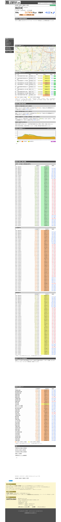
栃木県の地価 (8, 47)
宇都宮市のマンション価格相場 (21, 455)
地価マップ (8, 41)
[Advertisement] (9, 21)
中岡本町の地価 (17, 427)
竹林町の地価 (17, 419)
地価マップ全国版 (9, 51)
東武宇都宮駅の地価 (18, 391)
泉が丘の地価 (17, 422)
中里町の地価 (17, 413)
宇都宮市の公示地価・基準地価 (21, 448)
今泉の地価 (17, 404)
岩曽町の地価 (17, 429)
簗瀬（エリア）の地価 (19, 405)
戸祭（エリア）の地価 (19, 406)
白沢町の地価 (17, 423)
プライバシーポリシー (41, 506)
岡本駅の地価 (17, 395)
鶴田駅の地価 (17, 397)
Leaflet (46, 70)
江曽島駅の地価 (17, 398)
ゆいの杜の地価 (17, 420)
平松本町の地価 (17, 436)
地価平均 (7, 40)
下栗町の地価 (17, 426)
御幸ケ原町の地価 (18, 408)
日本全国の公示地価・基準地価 (21, 451)
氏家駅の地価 (17, 401)
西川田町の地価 (17, 437)
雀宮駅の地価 (17, 394)
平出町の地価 (17, 409)
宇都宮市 (24, 5)
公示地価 (16, 485)
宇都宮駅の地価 (17, 390)
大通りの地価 (17, 430)
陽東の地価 (17, 416)
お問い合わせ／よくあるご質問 (23, 506)
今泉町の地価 (17, 440)
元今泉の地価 (17, 433)
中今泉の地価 (17, 434)
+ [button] (16, 48)
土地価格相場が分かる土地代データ (30, 512)
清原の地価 (17, 402)
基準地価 (19, 485)
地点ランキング (8, 42)
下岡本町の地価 (17, 415)
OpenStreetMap (50, 70)
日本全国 (16, 5)
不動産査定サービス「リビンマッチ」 (33, 494)
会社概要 (33, 506)
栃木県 (20, 5)
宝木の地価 (17, 412)
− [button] (16, 49)
